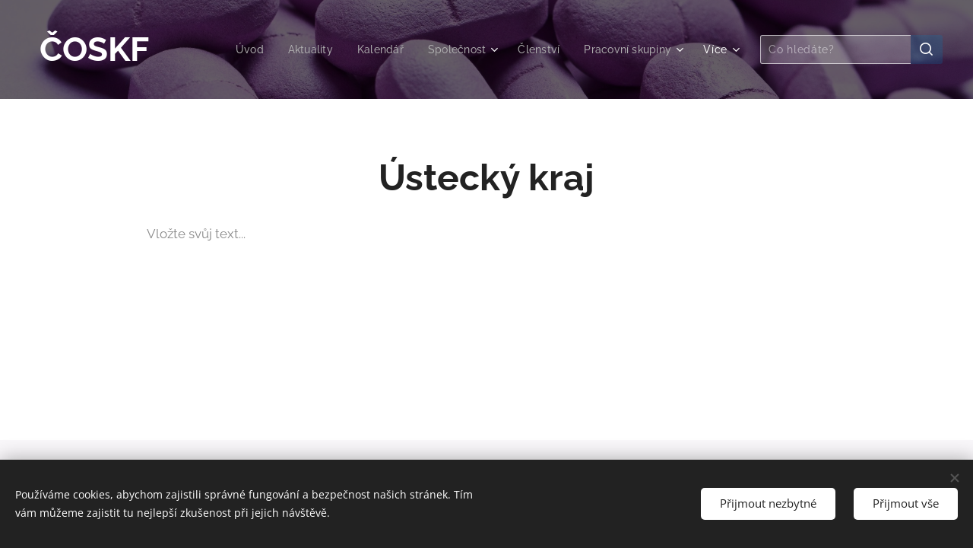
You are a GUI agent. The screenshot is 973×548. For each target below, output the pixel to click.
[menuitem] (235, 49)
